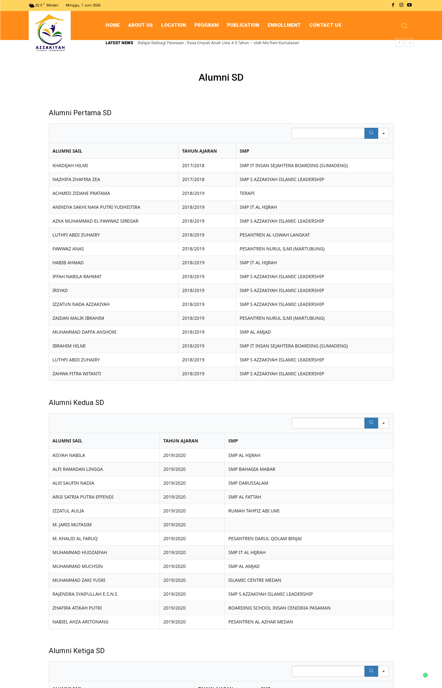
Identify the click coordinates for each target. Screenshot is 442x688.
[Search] (371, 133)
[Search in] (383, 133)
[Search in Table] (328, 133)
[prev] (399, 43)
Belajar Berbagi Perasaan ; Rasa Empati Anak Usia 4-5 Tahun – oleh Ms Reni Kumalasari (218, 42)
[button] (404, 25)
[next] (410, 43)
